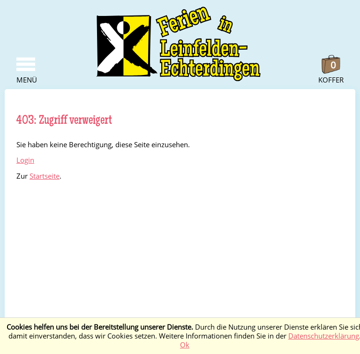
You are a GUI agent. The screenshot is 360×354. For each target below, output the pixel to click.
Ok (184, 344)
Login (25, 160)
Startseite (45, 176)
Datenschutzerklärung (323, 335)
